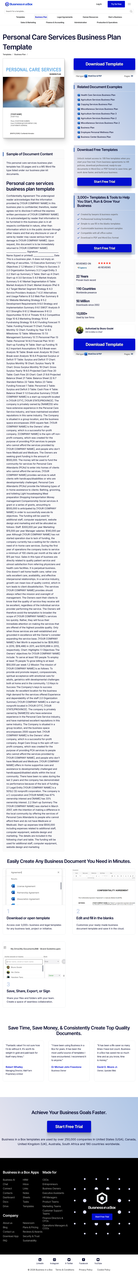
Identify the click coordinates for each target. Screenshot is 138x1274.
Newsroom (28, 1223)
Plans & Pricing (30, 1227)
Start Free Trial (104, 181)
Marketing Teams (52, 1206)
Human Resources (90, 17)
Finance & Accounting (55, 22)
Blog (5, 1227)
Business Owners (52, 1188)
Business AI (9, 1179)
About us (7, 1223)
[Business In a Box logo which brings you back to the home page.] (18, 4)
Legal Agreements (65, 17)
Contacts (7, 1193)
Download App (11, 1236)
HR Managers (50, 1197)
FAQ (5, 1240)
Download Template (104, 63)
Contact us (8, 1231)
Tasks (26, 1201)
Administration (80, 22)
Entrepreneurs (50, 1184)
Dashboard (9, 1197)
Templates (20, 17)
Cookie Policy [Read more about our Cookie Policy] (103, 1269)
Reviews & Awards (32, 1231)
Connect (7, 1188)
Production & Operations (107, 22)
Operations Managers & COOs (55, 1227)
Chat (5, 1184)
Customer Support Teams (52, 1212)
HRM (25, 1179)
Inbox (26, 1184)
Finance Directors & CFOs (53, 1219)
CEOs (46, 1179)
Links (25, 1188)
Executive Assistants (53, 1193)
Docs (5, 1201)
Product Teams (51, 1201)
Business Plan (41, 17)
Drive (5, 1206)
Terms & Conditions (64, 1269)
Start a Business (115, 17)
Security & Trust (31, 1236)
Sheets (26, 1197)
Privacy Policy (86, 1269)
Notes (26, 1193)
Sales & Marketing (28, 22)
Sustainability (30, 1240)
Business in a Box (44, 1269)
